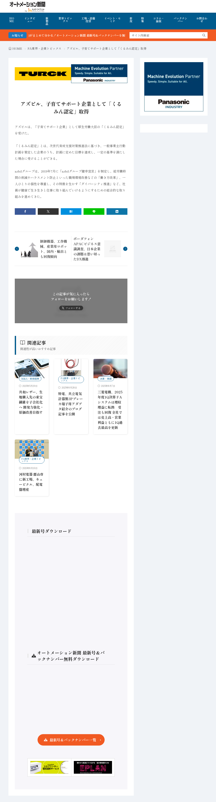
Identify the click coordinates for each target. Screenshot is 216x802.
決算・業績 (106, 378)
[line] (94, 211)
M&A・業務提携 (30, 378)
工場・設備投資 (88, 19)
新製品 (47, 21)
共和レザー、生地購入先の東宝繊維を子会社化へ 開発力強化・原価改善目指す (31, 402)
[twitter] (48, 211)
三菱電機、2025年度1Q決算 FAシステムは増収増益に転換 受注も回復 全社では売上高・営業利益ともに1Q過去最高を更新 (110, 409)
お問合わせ (201, 19)
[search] (203, 35)
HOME (11, 19)
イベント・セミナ (112, 19)
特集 (142, 19)
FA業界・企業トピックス (44, 48)
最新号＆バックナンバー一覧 (73, 739)
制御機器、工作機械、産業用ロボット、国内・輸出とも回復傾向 (53, 249)
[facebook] (25, 211)
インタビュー (29, 19)
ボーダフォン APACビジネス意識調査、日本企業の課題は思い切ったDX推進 (87, 248)
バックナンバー (180, 19)
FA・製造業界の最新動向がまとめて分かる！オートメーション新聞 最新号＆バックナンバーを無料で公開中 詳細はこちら (83, 35)
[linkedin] (117, 211)
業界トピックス (65, 19)
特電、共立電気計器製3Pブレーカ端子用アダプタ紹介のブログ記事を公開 (70, 403)
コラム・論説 (158, 19)
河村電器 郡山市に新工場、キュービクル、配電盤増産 (31, 482)
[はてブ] (71, 211)
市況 (131, 19)
